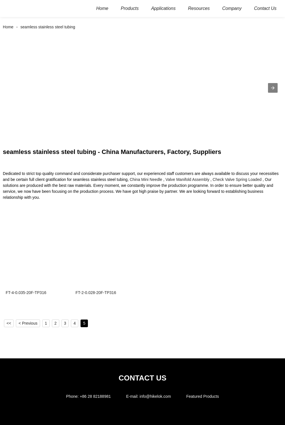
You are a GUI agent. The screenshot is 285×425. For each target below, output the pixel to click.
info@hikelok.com (155, 396)
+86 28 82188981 (95, 396)
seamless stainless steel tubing (47, 27)
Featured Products (202, 396)
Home (8, 27)
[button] (273, 88)
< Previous (27, 323)
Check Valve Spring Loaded (237, 179)
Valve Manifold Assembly (188, 179)
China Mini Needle (146, 179)
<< (9, 323)
